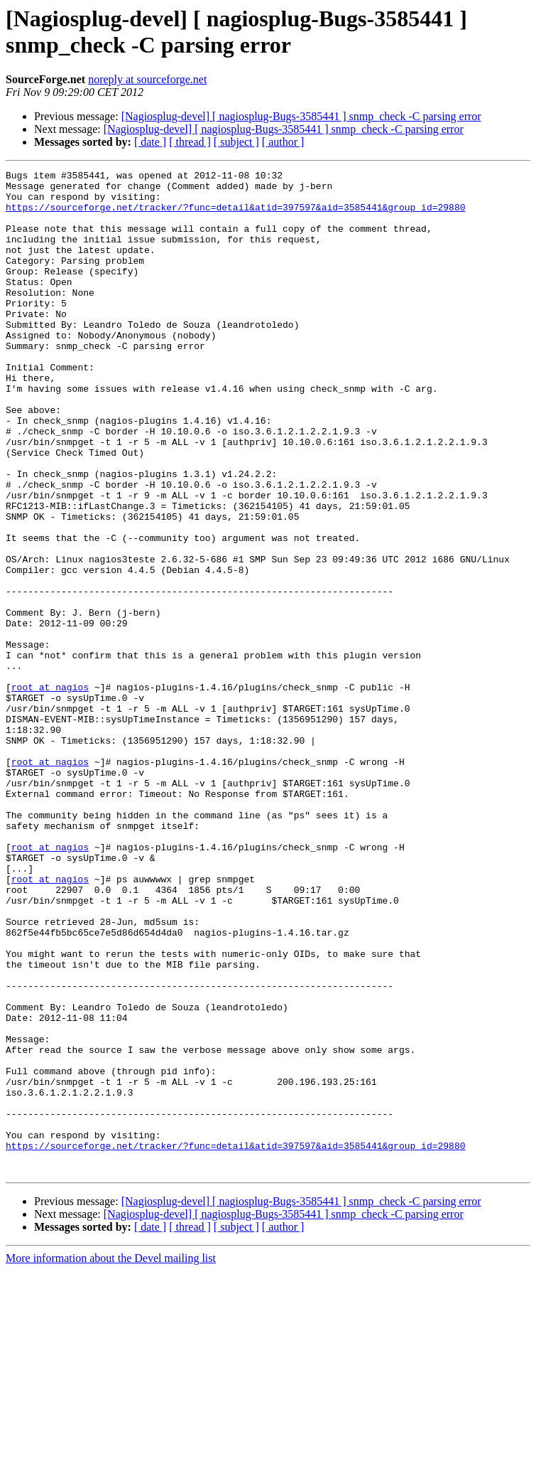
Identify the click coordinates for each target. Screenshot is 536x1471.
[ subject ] (236, 142)
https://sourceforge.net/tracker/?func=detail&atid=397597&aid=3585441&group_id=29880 (235, 215)
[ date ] (150, 142)
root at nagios (50, 791)
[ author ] (283, 142)
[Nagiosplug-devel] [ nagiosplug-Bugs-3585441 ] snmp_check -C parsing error (301, 116)
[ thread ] (190, 142)
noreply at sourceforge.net (147, 79)
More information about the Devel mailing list (111, 1459)
